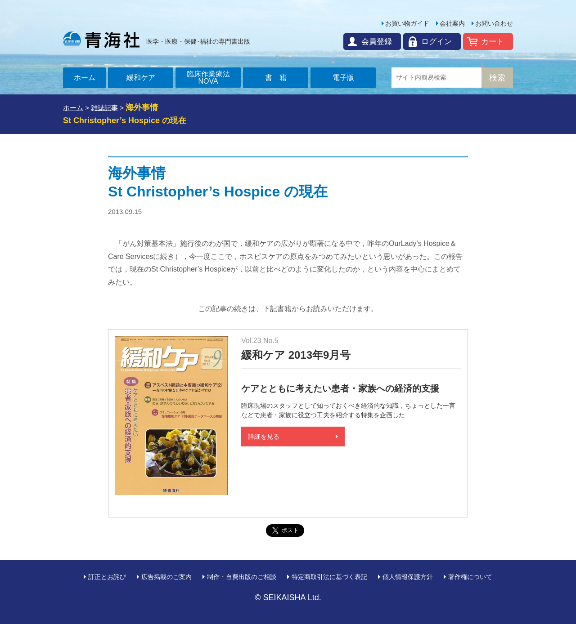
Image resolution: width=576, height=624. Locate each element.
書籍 (279, 77)
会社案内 (452, 23)
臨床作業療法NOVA (208, 77)
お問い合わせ (494, 23)
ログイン (436, 41)
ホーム (84, 77)
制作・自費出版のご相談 (241, 576)
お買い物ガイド (407, 23)
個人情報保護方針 (407, 576)
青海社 (101, 40)
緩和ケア (140, 77)
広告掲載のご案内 (166, 576)
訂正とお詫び (107, 576)
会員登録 (376, 41)
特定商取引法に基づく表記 (329, 576)
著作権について (470, 576)
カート (492, 41)
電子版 (343, 77)
